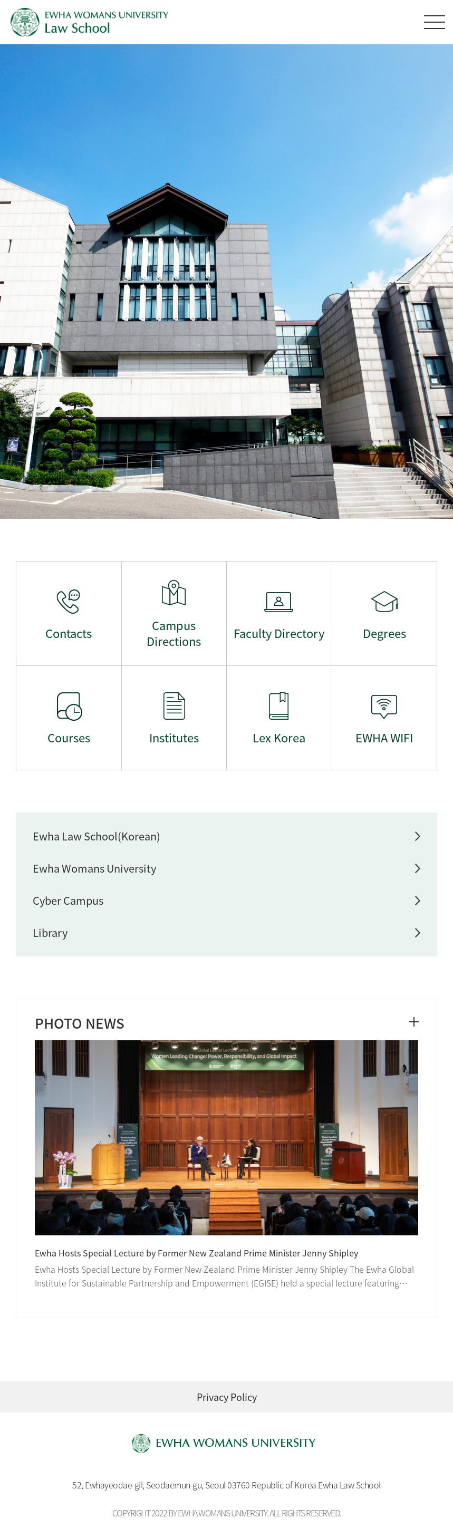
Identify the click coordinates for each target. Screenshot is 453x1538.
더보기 (414, 1022)
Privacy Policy (227, 1397)
